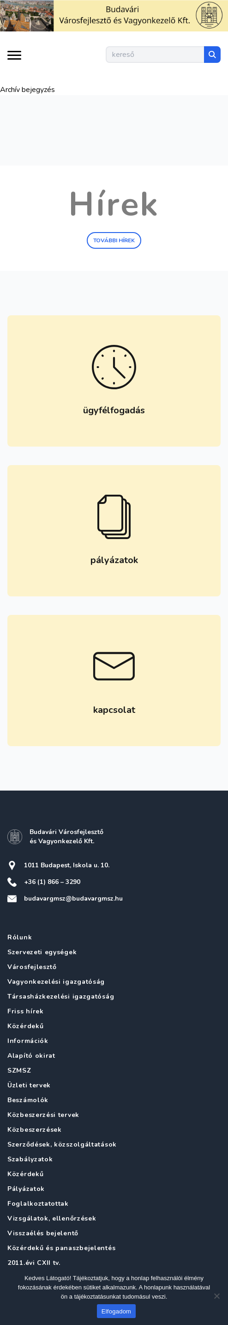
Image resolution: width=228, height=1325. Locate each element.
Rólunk (19, 937)
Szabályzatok (30, 1159)
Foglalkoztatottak (38, 1203)
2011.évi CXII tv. (33, 1262)
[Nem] (216, 1295)
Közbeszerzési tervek (43, 1114)
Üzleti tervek (29, 1085)
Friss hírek (25, 1011)
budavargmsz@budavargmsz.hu (73, 898)
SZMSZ (19, 1070)
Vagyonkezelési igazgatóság (56, 981)
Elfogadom (116, 1311)
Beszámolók (27, 1100)
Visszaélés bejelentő (42, 1233)
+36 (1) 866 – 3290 (52, 881)
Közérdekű (25, 1026)
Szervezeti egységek (42, 952)
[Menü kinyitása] (14, 57)
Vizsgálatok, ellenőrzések (51, 1218)
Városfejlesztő (32, 967)
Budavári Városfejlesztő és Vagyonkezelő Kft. (66, 837)
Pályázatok (26, 1188)
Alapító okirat (31, 1055)
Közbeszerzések (34, 1129)
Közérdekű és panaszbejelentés (61, 1248)
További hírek (114, 240)
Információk (27, 1041)
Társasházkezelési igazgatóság (60, 996)
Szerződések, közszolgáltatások (62, 1144)
